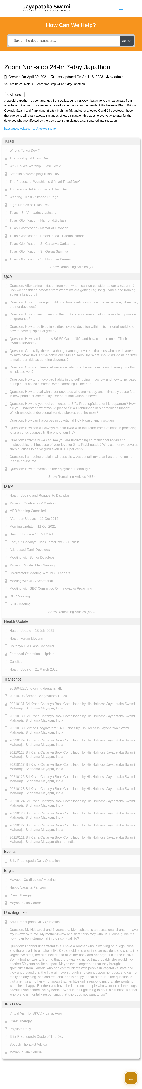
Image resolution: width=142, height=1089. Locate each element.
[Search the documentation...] (64, 41)
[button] (71, 141)
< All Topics (14, 94)
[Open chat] (131, 1078)
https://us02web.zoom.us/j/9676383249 (30, 128)
